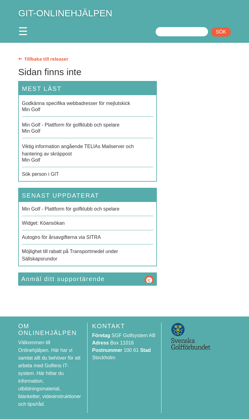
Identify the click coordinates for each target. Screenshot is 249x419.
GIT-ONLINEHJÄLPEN (65, 13)
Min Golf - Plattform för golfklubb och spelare (71, 209)
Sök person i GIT (40, 174)
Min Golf (87, 106)
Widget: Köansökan (43, 223)
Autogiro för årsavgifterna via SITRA (61, 237)
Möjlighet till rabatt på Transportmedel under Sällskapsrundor (70, 255)
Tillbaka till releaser (46, 59)
